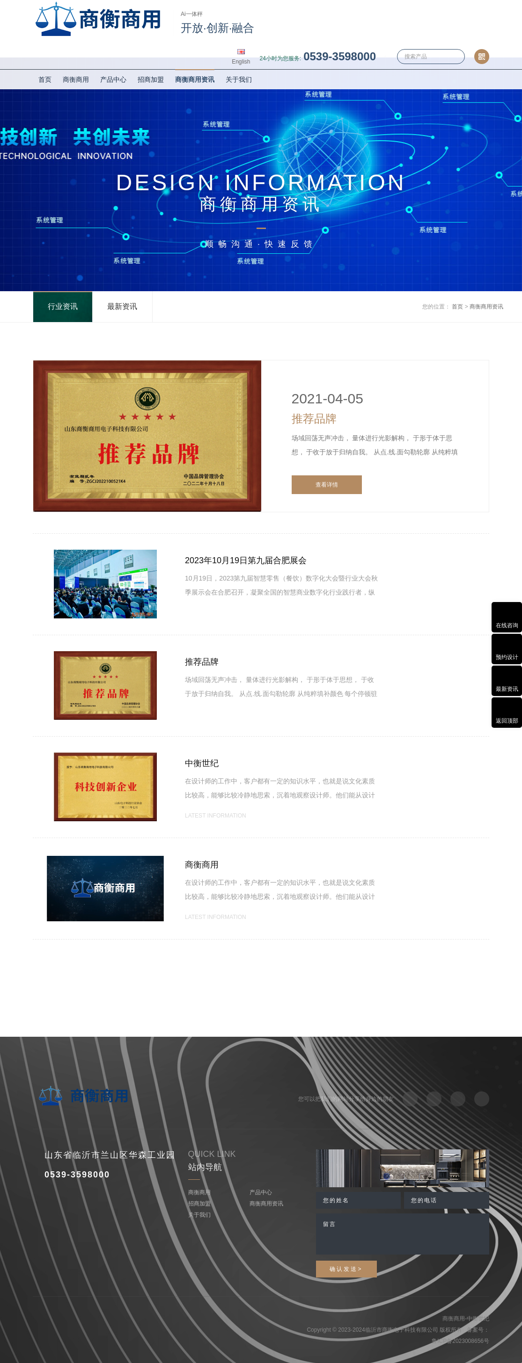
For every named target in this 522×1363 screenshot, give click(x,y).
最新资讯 (122, 306)
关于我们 (239, 79)
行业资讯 (63, 306)
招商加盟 (151, 79)
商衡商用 (76, 79)
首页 (44, 79)
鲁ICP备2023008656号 (460, 1341)
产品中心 (113, 79)
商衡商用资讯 (194, 79)
